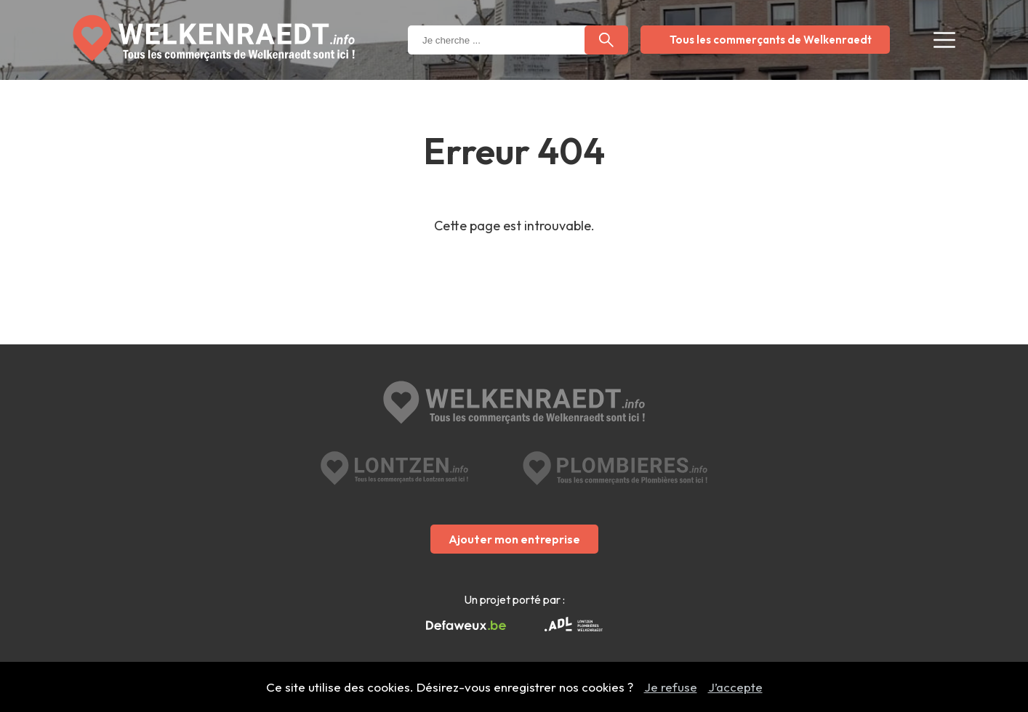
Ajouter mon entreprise (514, 539)
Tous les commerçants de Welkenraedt (771, 39)
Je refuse (670, 687)
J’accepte (735, 687)
